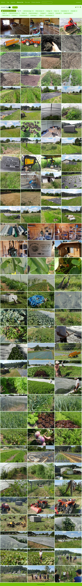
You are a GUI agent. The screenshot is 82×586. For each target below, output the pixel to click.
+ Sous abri (59, 13)
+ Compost (43, 13)
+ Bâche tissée (6, 15)
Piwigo (43, 584)
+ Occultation (65, 11)
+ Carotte (14, 15)
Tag (7, 7)
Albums (3, 2)
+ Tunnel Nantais (23, 15)
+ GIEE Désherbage (28, 11)
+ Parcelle (74, 11)
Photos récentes (35, 2)
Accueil (3, 7)
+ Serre (56, 11)
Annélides (15, 7)
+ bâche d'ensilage (33, 13)
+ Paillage (49, 11)
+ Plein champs (39, 11)
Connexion (78, 2)
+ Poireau (50, 13)
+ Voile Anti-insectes (14, 13)
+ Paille (24, 13)
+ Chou (41, 15)
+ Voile (4, 13)
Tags (8, 2)
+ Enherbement (49, 15)
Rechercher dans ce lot (9, 11)
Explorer (13, 2)
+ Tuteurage (33, 15)
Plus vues (27, 2)
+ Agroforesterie (68, 13)
